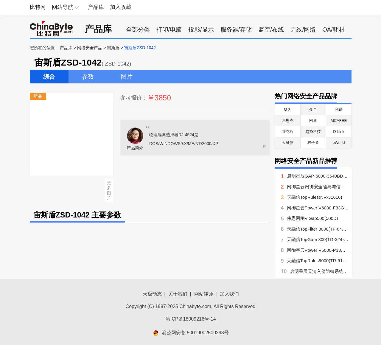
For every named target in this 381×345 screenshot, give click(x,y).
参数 (88, 76)
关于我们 (177, 293)
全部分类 (138, 29)
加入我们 (229, 293)
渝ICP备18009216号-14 (191, 318)
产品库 (96, 7)
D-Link (338, 131)
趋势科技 (313, 131)
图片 (127, 76)
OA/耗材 (333, 29)
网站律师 (203, 293)
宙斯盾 (113, 47)
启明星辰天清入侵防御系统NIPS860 (325, 271)
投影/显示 (201, 29)
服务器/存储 (236, 29)
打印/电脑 (169, 29)
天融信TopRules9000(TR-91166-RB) (323, 260)
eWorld (339, 142)
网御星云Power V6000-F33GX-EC (321, 207)
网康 (313, 120)
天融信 (287, 142)
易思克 (287, 120)
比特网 (38, 7)
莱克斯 (287, 131)
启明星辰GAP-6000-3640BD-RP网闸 (323, 175)
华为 (287, 109)
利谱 (339, 109)
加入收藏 (120, 7)
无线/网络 (303, 29)
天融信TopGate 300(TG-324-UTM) (321, 239)
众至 (313, 109)
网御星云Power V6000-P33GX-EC (321, 250)
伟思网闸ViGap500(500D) (312, 218)
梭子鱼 (313, 142)
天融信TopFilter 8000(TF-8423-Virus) (323, 228)
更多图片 (109, 190)
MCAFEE (339, 120)
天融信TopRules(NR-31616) (314, 197)
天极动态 (152, 293)
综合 (49, 76)
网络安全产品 (89, 47)
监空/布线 (271, 29)
